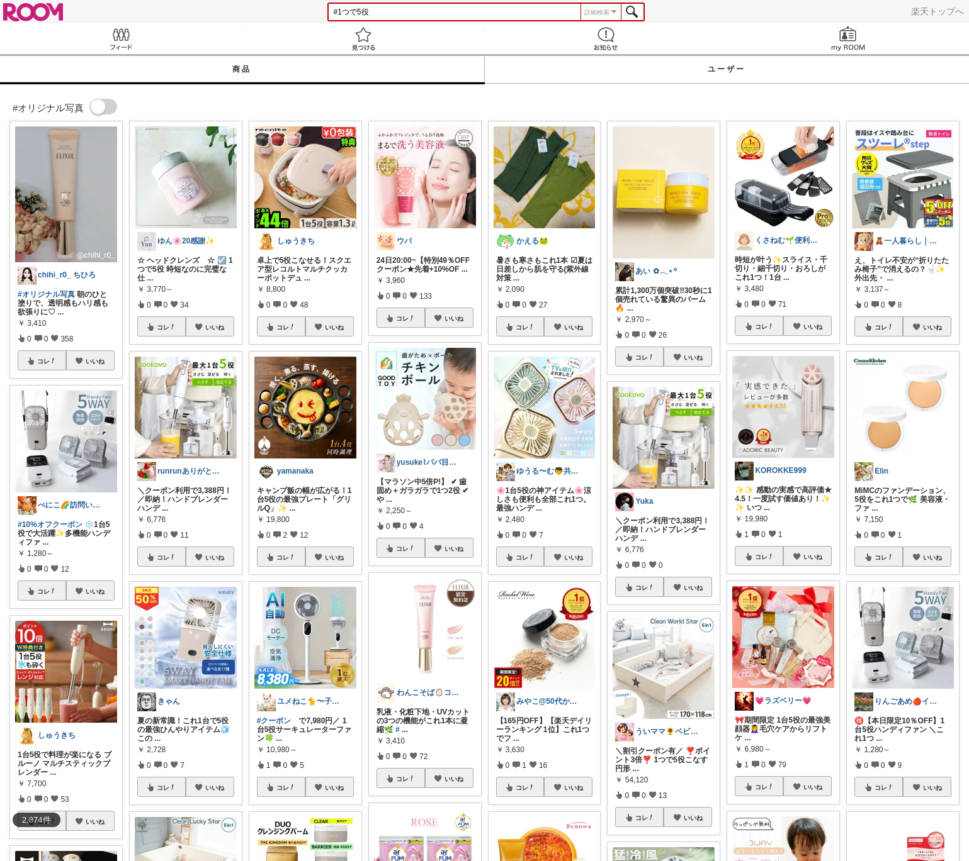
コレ (46, 361)
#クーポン (274, 720)
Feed (121, 38)
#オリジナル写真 (46, 294)
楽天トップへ (937, 11)
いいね (95, 361)
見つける (363, 38)
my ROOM (848, 38)
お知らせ (606, 38)
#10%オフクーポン (50, 524)
